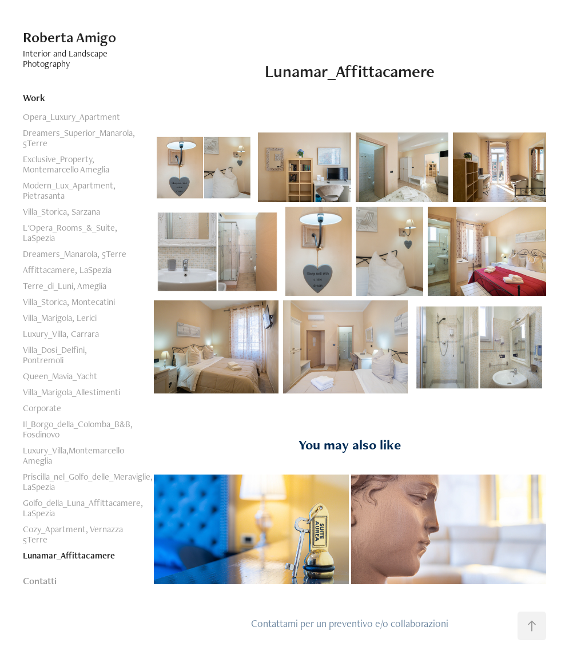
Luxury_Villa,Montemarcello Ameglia (73, 455)
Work (34, 97)
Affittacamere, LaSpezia (67, 270)
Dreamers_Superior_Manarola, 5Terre (79, 138)
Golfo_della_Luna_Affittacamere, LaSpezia (83, 508)
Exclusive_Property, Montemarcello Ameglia (66, 164)
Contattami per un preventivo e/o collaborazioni (349, 623)
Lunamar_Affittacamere (69, 555)
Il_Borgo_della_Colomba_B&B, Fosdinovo (78, 429)
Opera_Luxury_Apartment (71, 117)
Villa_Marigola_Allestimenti (71, 392)
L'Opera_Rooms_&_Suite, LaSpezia (70, 233)
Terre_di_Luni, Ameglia (64, 286)
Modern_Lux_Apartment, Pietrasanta (69, 190)
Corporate (42, 408)
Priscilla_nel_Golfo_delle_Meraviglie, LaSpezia (88, 482)
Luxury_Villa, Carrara (61, 334)
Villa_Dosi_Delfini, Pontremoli (55, 355)
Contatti (40, 580)
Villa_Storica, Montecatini (69, 302)
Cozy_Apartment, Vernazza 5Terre (73, 534)
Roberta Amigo (69, 37)
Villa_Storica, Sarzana (61, 212)
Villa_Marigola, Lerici (60, 318)
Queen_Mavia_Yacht (60, 376)
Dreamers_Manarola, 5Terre (74, 254)
